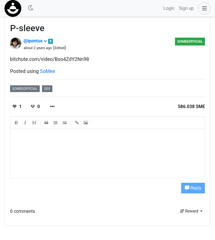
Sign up (186, 8)
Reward (189, 211)
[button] (203, 8)
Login (168, 8)
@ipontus (35, 41)
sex (47, 89)
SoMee (47, 71)
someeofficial (190, 42)
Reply (193, 188)
